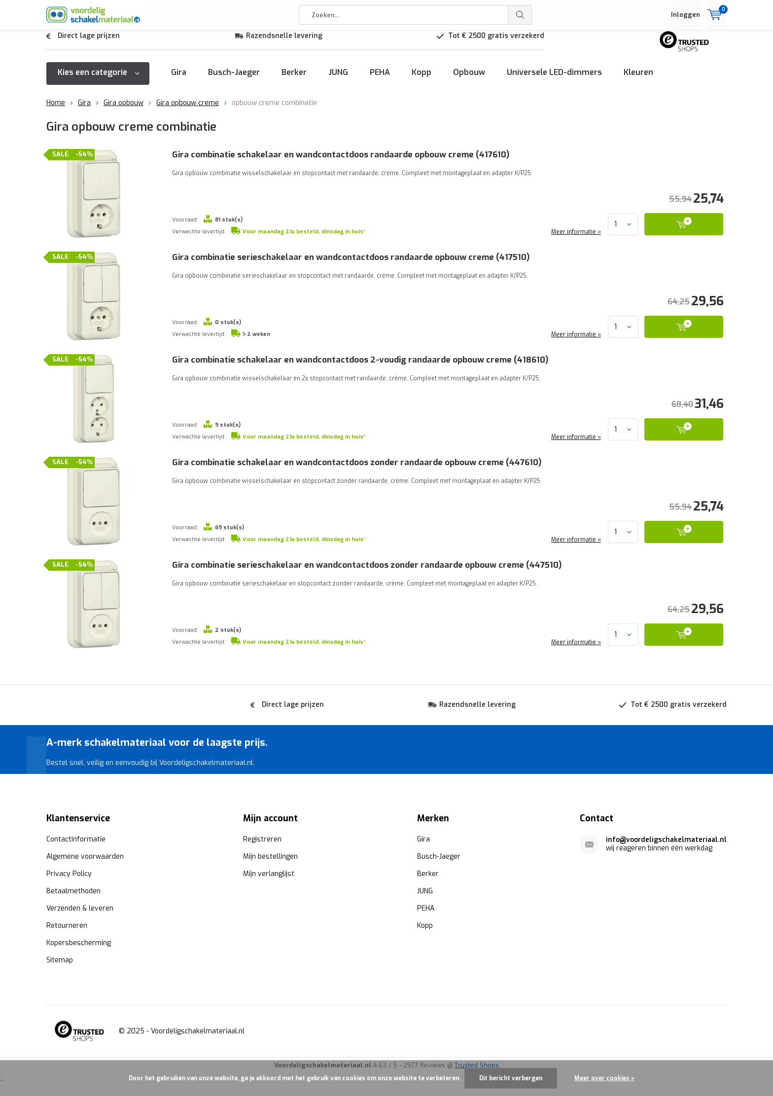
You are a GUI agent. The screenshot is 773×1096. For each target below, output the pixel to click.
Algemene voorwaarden (85, 856)
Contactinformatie (75, 838)
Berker (294, 79)
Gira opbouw (123, 110)
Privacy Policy (69, 873)
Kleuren (638, 79)
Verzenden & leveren (79, 908)
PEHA (380, 79)
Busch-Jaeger (234, 79)
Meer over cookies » (604, 1078)
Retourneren (66, 925)
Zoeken (520, 15)
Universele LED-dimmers (554, 79)
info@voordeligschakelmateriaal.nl (666, 839)
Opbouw (469, 79)
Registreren (262, 838)
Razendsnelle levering (284, 43)
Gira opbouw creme (187, 110)
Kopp (421, 79)
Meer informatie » (575, 239)
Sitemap (59, 959)
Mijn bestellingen (270, 856)
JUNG (338, 79)
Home (55, 110)
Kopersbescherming (78, 942)
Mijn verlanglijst (268, 873)
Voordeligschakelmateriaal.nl (198, 1030)
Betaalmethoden (73, 890)
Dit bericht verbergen (510, 1078)
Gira (178, 79)
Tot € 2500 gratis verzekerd (496, 43)
